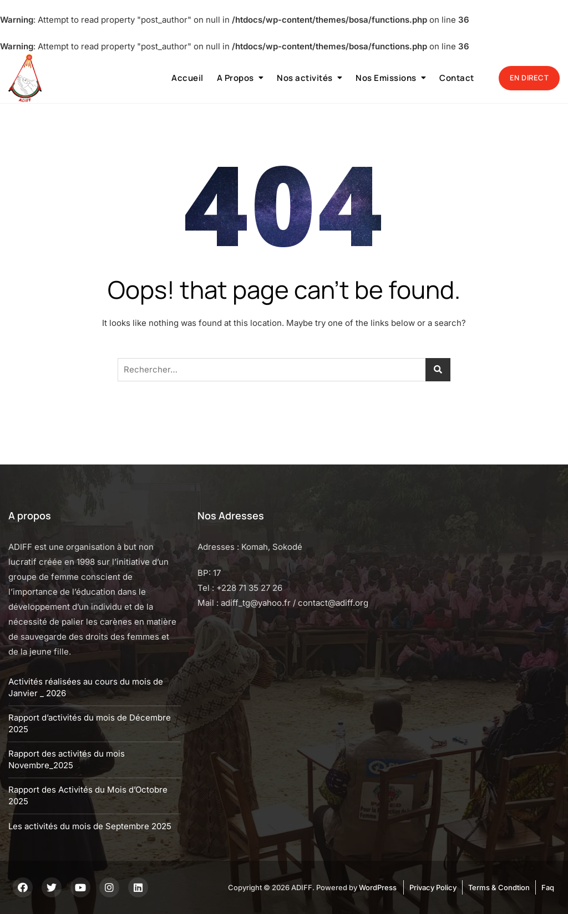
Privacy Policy (433, 887)
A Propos (235, 78)
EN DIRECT (529, 78)
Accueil (187, 78)
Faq (547, 887)
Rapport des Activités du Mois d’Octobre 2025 (88, 795)
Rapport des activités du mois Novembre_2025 (66, 759)
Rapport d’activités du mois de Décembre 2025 (89, 723)
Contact (456, 78)
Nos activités (305, 78)
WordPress (378, 887)
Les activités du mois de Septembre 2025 (89, 826)
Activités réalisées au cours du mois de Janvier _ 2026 (85, 687)
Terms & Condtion (499, 887)
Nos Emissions (386, 78)
